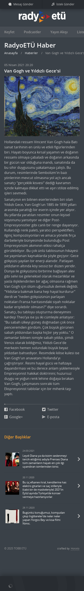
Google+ (13, 417)
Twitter (50, 409)
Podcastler (32, 32)
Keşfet (9, 32)
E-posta (50, 417)
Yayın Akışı (59, 32)
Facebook (14, 409)
